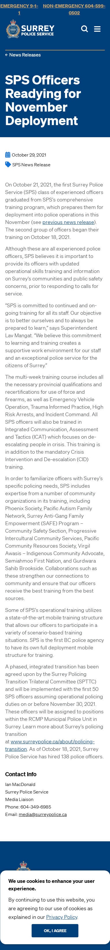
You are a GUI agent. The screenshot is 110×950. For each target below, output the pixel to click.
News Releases (25, 54)
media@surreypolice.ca (43, 814)
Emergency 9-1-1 (19, 9)
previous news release (68, 222)
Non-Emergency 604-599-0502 (74, 9)
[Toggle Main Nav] (97, 29)
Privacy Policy (61, 917)
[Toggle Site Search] (84, 29)
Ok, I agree (55, 930)
